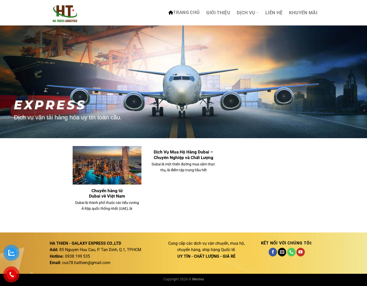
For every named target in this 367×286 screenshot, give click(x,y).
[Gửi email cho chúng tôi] (282, 252)
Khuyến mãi (303, 12)
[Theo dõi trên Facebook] (273, 252)
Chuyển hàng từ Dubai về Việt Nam (107, 193)
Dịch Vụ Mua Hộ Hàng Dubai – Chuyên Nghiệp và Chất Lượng (183, 155)
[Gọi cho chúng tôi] (291, 252)
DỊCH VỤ (248, 12)
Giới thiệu (218, 12)
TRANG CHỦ (186, 12)
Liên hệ (273, 12)
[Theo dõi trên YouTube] (300, 252)
